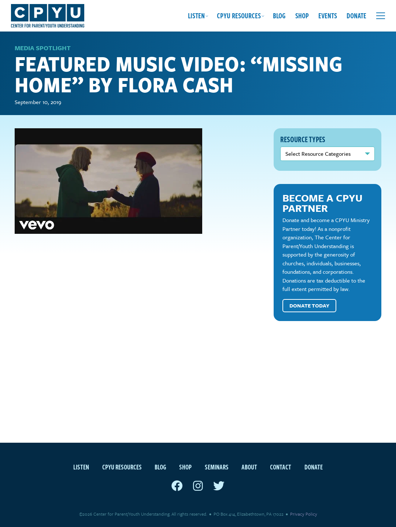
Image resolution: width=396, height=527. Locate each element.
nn (327, 155)
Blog (279, 15)
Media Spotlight (43, 49)
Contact (280, 467)
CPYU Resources (239, 15)
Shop (302, 15)
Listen (196, 15)
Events (327, 15)
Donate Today (309, 307)
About (249, 467)
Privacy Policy (303, 514)
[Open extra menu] (380, 15)
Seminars (217, 467)
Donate (356, 15)
